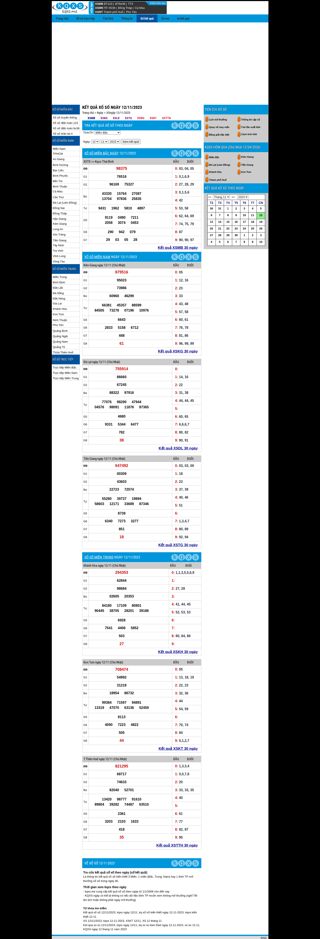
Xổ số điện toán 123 (65, 109)
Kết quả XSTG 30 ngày (178, 531)
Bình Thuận (60, 172)
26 (260, 214)
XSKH (140, 104)
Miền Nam (59, 134)
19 (260, 207)
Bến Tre (58, 167)
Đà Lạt (87, 348)
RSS (264, 924)
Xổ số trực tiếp (85, 18)
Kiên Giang (60, 209)
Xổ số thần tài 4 (63, 119)
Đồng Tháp (125, 7)
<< (209, 183)
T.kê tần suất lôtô (250, 113)
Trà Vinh (58, 236)
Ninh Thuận (60, 306)
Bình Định (59, 268)
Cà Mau (140, 7)
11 (252, 201)
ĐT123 (108, 3)
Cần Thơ (58, 183)
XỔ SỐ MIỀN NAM (97, 243)
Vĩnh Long (59, 242)
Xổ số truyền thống (65, 103)
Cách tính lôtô (249, 120)
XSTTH (166, 104)
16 (236, 207)
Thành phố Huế (113, 12)
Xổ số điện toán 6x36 (66, 114)
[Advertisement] (160, 55)
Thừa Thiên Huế (63, 338)
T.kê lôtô (107, 18)
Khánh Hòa (60, 294)
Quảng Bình (60, 316)
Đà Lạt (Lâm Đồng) (65, 188)
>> (233, 183)
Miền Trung (60, 263)
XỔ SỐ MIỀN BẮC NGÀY (101, 139)
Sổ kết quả (147, 18)
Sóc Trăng (59, 220)
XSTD (87, 148)
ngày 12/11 (104, 251)
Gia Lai (57, 289)
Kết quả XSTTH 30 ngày (177, 831)
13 (211, 207)
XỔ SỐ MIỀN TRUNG (98, 543)
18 (252, 207)
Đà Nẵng (58, 279)
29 (227, 221)
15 (227, 207)
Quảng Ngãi (60, 322)
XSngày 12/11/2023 (118, 98)
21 (219, 214)
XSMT (99, 12)
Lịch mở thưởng (218, 105)
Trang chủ (62, 18)
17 (244, 207)
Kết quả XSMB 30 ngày (178, 234)
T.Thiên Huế (91, 745)
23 (236, 214)
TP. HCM (109, 7)
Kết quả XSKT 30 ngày (178, 735)
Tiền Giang (59, 226)
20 (211, 214)
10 (244, 201)
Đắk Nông (59, 284)
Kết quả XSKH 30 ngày (178, 638)
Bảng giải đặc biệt (219, 120)
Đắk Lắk (58, 273)
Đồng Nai (59, 194)
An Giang (59, 145)
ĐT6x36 (120, 3)
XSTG (128, 104)
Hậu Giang (59, 204)
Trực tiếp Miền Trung (66, 364)
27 (211, 221)
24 (244, 214)
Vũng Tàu (59, 247)
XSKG (104, 104)
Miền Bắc (214, 143)
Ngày (100, 98)
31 (219, 194)
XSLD (116, 104)
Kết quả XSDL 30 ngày (178, 434)
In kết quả (183, 18)
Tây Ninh (58, 231)
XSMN (99, 7)
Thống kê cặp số (250, 105)
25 (252, 214)
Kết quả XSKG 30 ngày (178, 337)
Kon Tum (58, 300)
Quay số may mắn (219, 113)
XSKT (153, 104)
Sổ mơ (165, 18)
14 (219, 207)
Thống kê (127, 18)
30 (211, 194)
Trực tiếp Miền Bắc (64, 353)
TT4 (130, 3)
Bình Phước (60, 161)
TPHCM (58, 139)
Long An (58, 215)
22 (227, 214)
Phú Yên (131, 12)
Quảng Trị (59, 333)
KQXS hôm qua (158, 3)
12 (260, 201)
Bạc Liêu (58, 156)
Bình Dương (60, 151)
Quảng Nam (60, 327)
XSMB (99, 3)
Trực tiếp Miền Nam (65, 358)
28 (219, 221)
